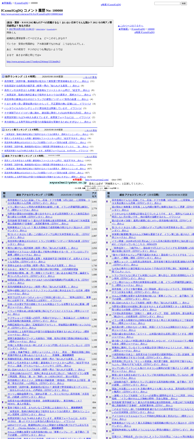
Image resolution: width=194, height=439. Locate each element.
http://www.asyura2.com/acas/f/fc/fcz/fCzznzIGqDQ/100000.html (32, 14)
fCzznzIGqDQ (21, 3)
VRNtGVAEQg (40, 29)
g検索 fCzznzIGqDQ (111, 4)
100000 (151, 29)
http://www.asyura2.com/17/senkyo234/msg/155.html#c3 (33, 61)
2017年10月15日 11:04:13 (21, 29)
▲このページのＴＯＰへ (130, 25)
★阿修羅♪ (7, 3)
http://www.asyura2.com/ (97, 179)
